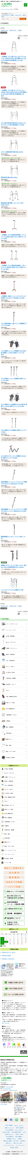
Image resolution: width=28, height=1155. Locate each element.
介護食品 (20, 1138)
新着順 (20, 30)
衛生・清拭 (16, 1140)
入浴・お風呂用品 (9, 1129)
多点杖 (12, 15)
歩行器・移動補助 (9, 1125)
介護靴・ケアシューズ (9, 1127)
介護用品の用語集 (6, 955)
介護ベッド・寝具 (19, 1134)
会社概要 (8, 1151)
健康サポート (9, 1143)
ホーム (2, 9)
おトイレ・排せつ (19, 1129)
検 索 (23, 18)
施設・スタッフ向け (18, 1143)
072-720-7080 (9, 1087)
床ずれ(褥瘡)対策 (9, 1136)
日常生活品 (22, 1140)
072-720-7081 (7, 1088)
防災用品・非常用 (14, 1147)
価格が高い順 (13, 30)
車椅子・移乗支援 (19, 1127)
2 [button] (20, 38)
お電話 (17, 1107)
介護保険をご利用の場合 (8, 958)
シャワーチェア (5, 15)
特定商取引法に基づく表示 (17, 1151)
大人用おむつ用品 (6, 1132)
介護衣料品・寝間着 (7, 1140)
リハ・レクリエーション (9, 1145)
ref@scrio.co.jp (13, 1090)
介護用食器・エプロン (11, 1138)
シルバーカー (18, 15)
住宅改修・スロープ (9, 1134)
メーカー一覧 (8, 9)
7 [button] (24, 38)
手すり (24, 1132)
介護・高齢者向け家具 (16, 1132)
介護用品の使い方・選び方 (8, 952)
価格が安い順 (4, 30)
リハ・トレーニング (20, 1145)
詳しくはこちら (6, 1023)
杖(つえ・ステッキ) (19, 1125)
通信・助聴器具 (18, 1136)
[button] (27, 38)
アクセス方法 (3, 1104)
